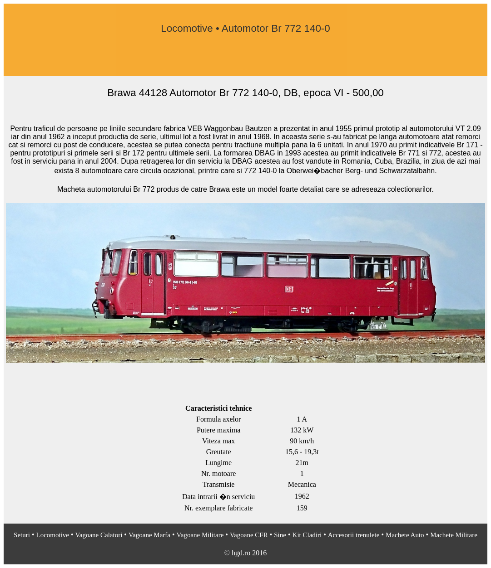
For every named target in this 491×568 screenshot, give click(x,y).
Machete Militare (453, 535)
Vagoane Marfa (149, 535)
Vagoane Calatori (99, 535)
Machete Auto (405, 535)
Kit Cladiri (307, 535)
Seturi (22, 535)
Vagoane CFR (249, 535)
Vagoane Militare (200, 535)
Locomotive (52, 535)
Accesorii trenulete (354, 535)
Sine (280, 535)
